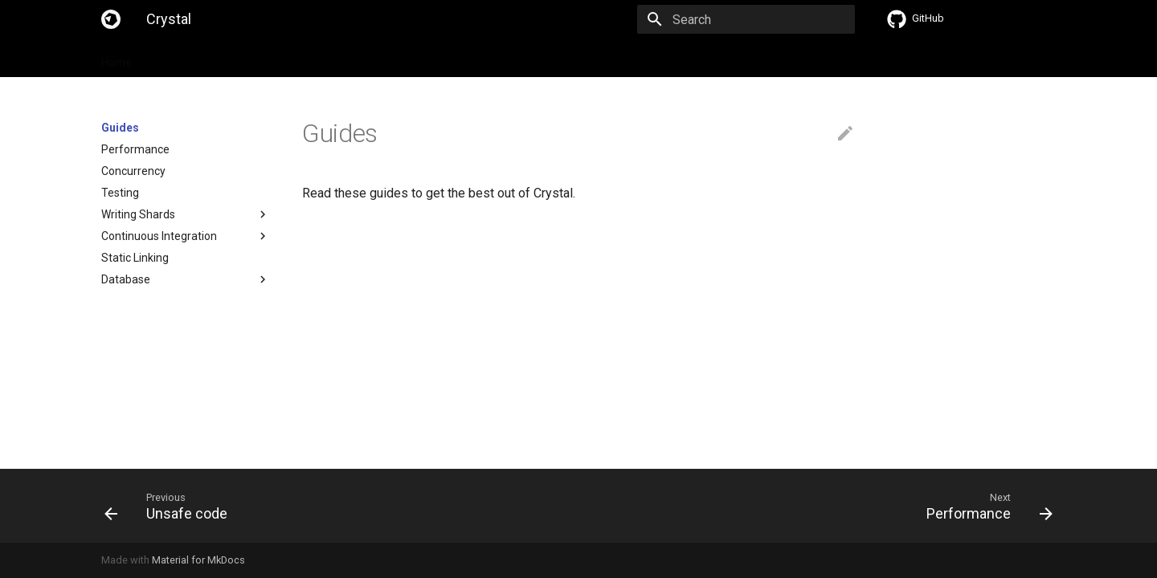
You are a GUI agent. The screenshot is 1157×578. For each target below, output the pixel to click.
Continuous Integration (159, 236)
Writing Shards (138, 214)
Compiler (421, 57)
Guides (256, 57)
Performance (135, 149)
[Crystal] (111, 19)
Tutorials (317, 57)
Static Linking (135, 257)
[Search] (761, 19)
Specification (186, 57)
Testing (120, 192)
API (369, 57)
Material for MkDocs (198, 560)
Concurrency (133, 171)
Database (125, 279)
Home (116, 57)
